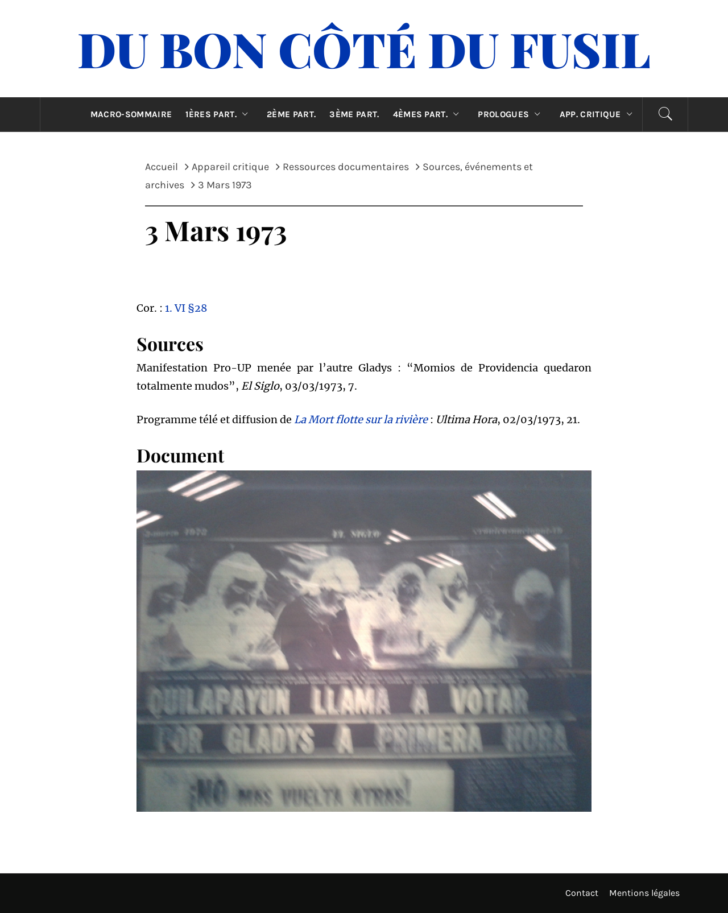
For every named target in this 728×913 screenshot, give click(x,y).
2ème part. (291, 114)
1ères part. (219, 114)
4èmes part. (429, 114)
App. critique (599, 114)
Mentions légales (644, 892)
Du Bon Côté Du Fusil (364, 48)
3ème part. (354, 114)
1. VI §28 (186, 308)
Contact (581, 892)
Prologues (511, 114)
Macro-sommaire (131, 114)
